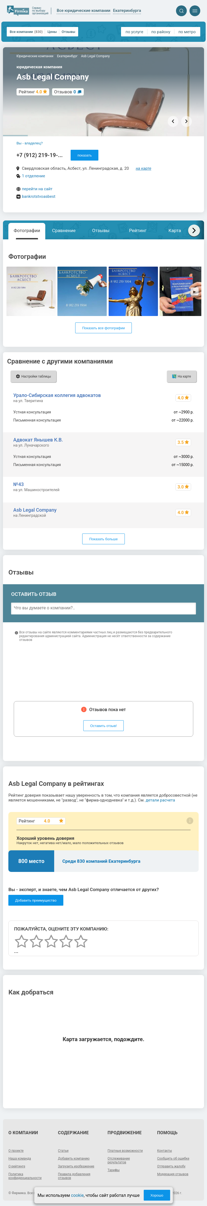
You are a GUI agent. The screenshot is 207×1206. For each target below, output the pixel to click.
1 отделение (33, 176)
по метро (187, 31)
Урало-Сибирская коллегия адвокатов (57, 395)
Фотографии (27, 230)
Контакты (164, 1151)
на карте (143, 168)
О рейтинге (16, 1166)
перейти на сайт (37, 188)
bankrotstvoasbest (38, 196)
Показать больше (103, 539)
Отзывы (68, 32)
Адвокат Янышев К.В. (38, 440)
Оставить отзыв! (103, 726)
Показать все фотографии (103, 328)
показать (84, 155)
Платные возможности (125, 1151)
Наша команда (19, 1158)
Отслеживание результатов (119, 1160)
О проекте (15, 1151)
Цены (52, 32)
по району (160, 31)
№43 (18, 484)
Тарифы (114, 1170)
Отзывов (65, 91)
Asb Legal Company (34, 510)
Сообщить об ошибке (173, 1158)
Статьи (63, 1151)
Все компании (26, 32)
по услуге (134, 31)
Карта (174, 230)
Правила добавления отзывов (74, 1176)
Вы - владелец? (29, 143)
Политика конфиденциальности (25, 1176)
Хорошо (156, 1195)
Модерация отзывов (172, 1174)
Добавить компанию (73, 1158)
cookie (77, 1195)
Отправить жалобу (171, 1166)
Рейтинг (137, 230)
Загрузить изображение (76, 1166)
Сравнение (63, 230)
